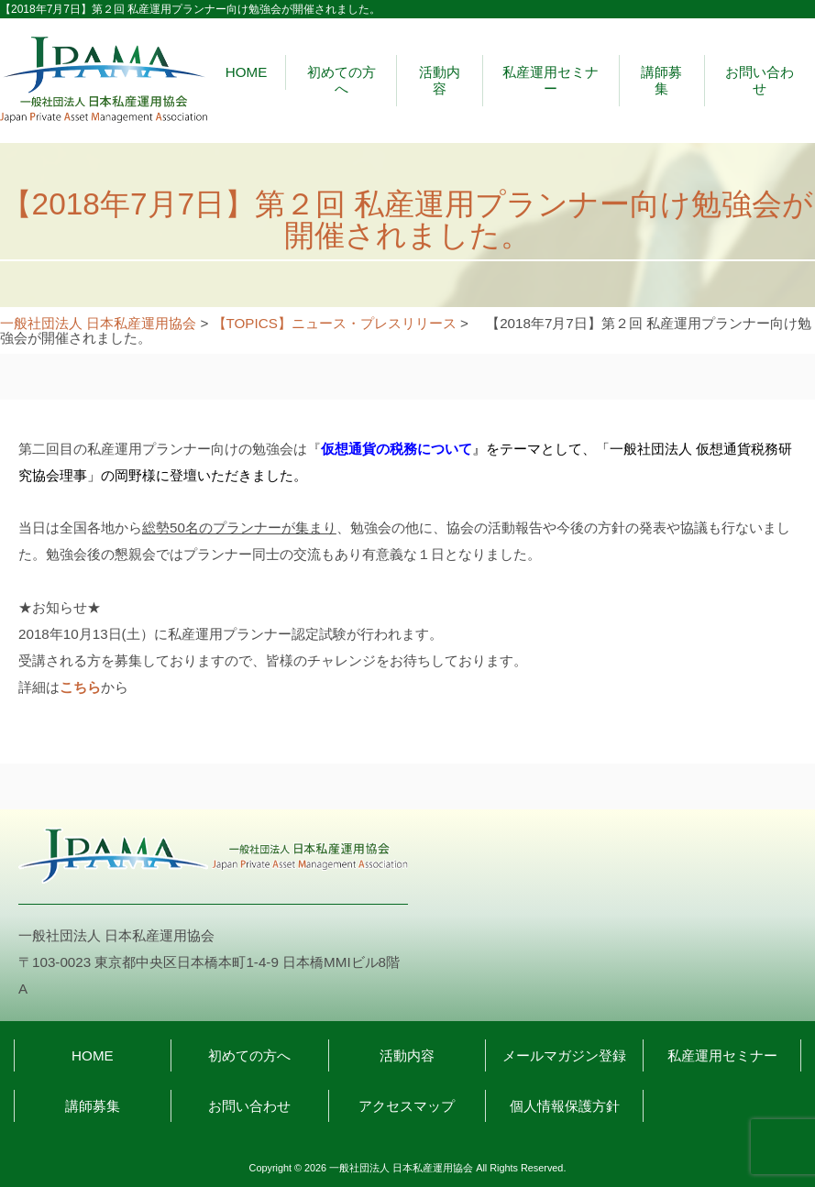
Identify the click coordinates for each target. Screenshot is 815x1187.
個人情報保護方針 (565, 1106)
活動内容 (439, 80)
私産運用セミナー (550, 80)
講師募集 (661, 80)
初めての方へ (341, 80)
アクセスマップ (406, 1106)
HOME (247, 72)
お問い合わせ (759, 80)
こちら (80, 687)
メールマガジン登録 (564, 1055)
